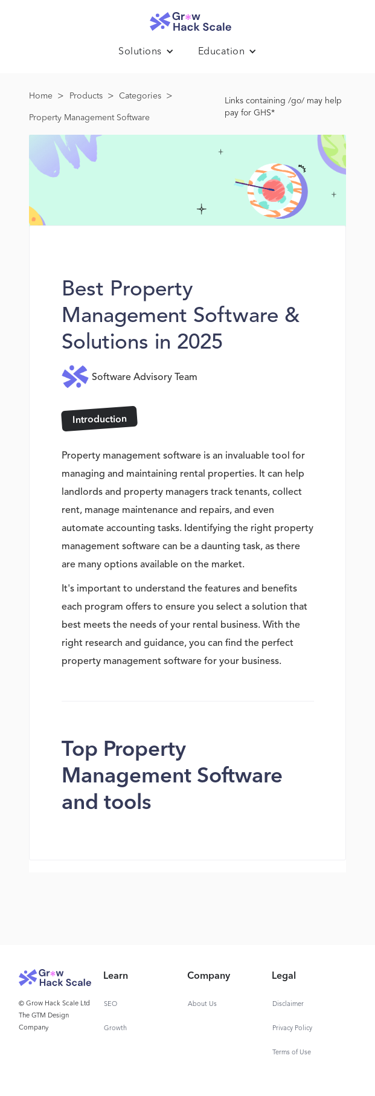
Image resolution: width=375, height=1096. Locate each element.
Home (41, 96)
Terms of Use (291, 1052)
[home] (188, 18)
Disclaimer (288, 1004)
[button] (146, 52)
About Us (202, 1004)
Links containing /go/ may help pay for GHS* (283, 107)
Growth (115, 1028)
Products (86, 96)
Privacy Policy (292, 1028)
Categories (140, 96)
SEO (110, 1004)
